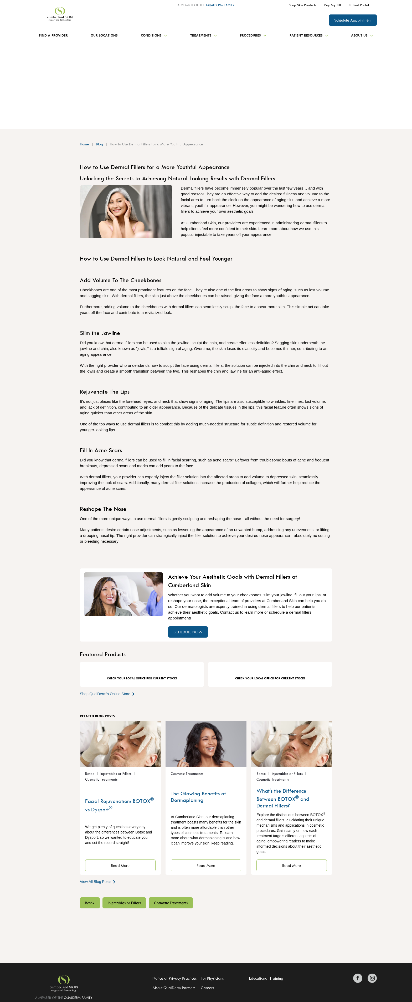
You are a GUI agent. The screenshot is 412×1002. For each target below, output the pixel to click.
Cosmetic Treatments (171, 902)
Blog (99, 144)
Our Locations (104, 35)
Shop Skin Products (302, 5)
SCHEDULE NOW (188, 631)
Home (84, 144)
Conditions (154, 35)
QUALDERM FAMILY (220, 5)
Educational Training (266, 978)
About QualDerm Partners (173, 987)
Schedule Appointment (353, 20)
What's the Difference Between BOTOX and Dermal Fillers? (282, 798)
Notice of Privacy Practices (174, 978)
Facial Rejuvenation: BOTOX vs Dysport (119, 805)
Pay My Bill (332, 5)
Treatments (203, 35)
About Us (362, 35)
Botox (90, 902)
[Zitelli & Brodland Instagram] (371, 978)
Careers (207, 987)
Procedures (253, 35)
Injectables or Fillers (124, 902)
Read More (120, 865)
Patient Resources (309, 35)
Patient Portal (359, 5)
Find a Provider (53, 35)
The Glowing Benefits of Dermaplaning (198, 796)
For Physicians (212, 978)
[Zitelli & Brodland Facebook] (359, 978)
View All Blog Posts (98, 881)
